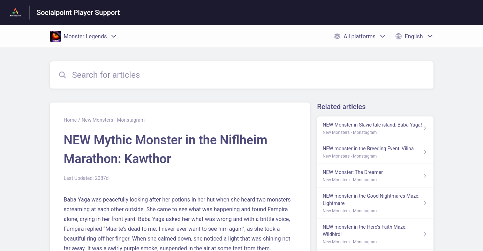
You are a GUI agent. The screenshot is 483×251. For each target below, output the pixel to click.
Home (70, 120)
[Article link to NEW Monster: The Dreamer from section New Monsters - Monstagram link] (375, 176)
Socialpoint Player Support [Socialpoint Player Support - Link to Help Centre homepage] (78, 12)
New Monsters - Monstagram (113, 120)
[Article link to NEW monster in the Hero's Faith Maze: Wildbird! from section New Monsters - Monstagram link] (375, 234)
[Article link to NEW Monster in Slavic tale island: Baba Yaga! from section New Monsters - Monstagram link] (375, 128)
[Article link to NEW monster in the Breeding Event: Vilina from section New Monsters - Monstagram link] (375, 152)
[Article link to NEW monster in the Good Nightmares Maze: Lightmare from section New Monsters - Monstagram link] (375, 203)
